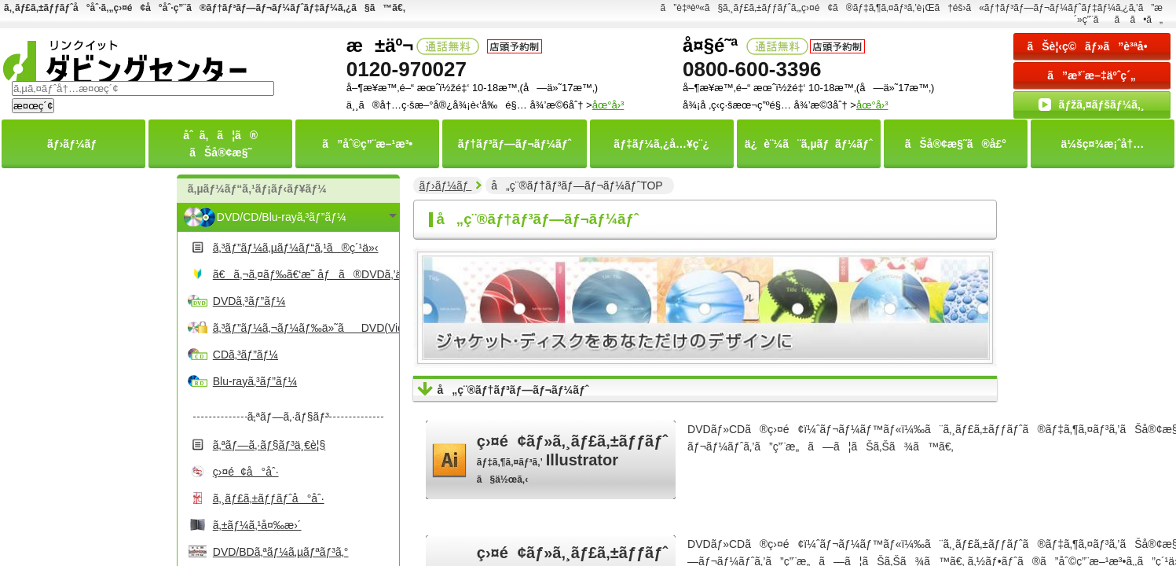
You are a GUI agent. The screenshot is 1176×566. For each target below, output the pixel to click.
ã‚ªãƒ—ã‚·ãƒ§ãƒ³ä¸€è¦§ (269, 445)
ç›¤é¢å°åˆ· (246, 471)
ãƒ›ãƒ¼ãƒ (445, 185)
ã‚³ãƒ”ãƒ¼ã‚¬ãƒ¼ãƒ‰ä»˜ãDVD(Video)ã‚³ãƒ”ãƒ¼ (304, 328)
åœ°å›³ (872, 105)
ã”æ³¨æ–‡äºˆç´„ (1091, 75)
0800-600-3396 (752, 69)
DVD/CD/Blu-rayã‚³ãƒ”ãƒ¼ (281, 217)
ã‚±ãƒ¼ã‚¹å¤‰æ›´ (257, 525)
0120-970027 (406, 69)
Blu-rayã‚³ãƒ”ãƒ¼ (255, 381)
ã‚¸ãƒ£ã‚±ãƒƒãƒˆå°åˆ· (268, 498)
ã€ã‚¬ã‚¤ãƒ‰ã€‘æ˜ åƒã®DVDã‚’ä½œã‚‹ (304, 274)
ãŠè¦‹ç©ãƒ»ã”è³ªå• (1091, 46)
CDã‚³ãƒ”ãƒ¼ (245, 354)
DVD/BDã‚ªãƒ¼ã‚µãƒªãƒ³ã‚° (281, 552)
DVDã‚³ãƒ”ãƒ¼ (249, 301)
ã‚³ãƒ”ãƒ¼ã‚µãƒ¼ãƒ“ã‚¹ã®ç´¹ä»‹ (296, 247)
